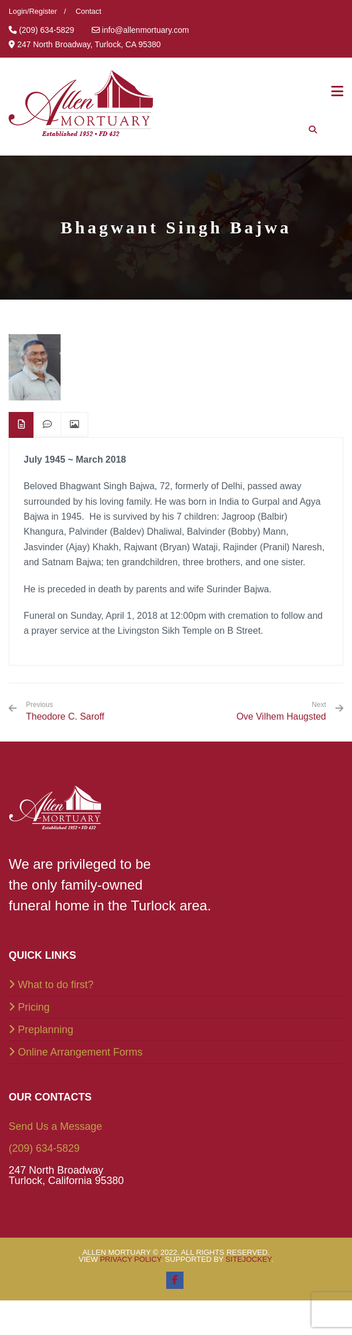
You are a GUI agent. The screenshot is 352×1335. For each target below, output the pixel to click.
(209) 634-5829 (44, 1148)
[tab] (21, 425)
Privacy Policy (130, 1259)
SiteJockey (248, 1259)
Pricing (34, 1007)
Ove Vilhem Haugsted (281, 716)
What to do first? (55, 984)
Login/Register (33, 11)
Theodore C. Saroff (65, 711)
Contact (89, 11)
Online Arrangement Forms (80, 1052)
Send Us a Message (55, 1126)
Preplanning (45, 1029)
